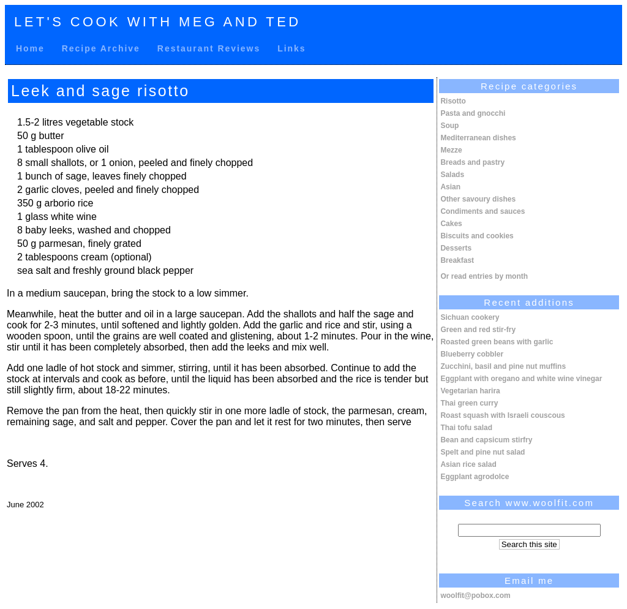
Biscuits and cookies (476, 236)
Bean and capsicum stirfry (486, 440)
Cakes (451, 223)
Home (30, 48)
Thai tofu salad (466, 427)
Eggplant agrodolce (474, 476)
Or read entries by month (484, 276)
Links (291, 48)
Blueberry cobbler (471, 354)
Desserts (455, 248)
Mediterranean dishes (478, 138)
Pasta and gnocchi (472, 113)
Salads (452, 174)
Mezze (451, 150)
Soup (449, 125)
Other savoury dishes (478, 199)
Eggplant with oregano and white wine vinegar (521, 378)
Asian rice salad (468, 464)
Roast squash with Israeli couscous (502, 415)
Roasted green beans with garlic (496, 342)
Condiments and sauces (482, 211)
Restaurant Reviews (208, 48)
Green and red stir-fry (478, 329)
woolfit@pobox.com (475, 595)
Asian (450, 187)
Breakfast (457, 260)
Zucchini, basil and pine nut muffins (503, 366)
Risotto (452, 101)
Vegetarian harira (470, 391)
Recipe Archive (101, 48)
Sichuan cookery (469, 317)
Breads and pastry (472, 162)
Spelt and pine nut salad (482, 452)
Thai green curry (469, 403)
